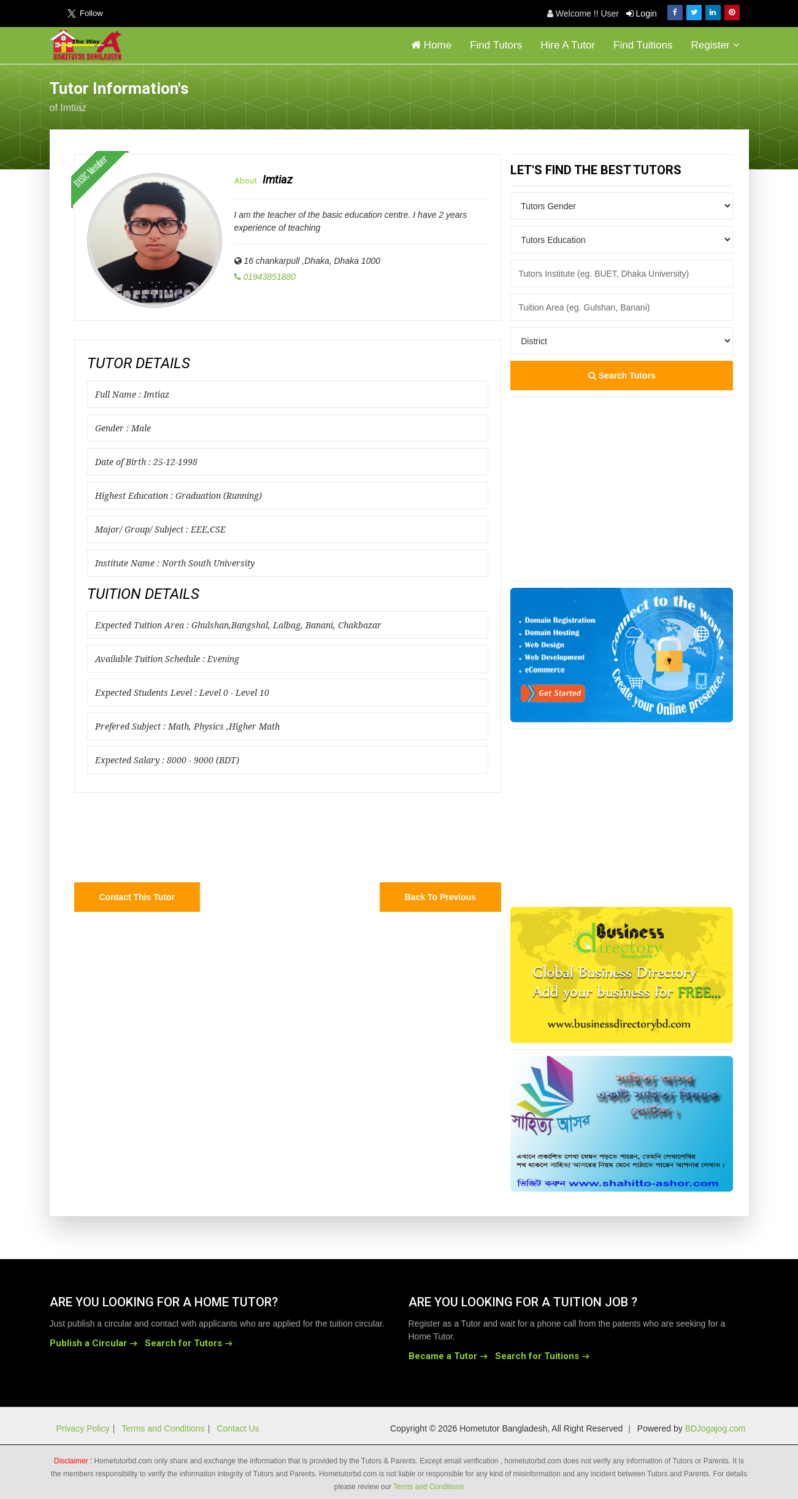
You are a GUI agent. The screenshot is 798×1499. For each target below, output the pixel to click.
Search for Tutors (183, 1343)
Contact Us (238, 1428)
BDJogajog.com (715, 1428)
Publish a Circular (88, 1343)
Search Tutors (622, 375)
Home (431, 45)
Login (641, 13)
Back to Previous (440, 897)
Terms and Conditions (162, 1428)
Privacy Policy (83, 1428)
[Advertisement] (651, 95)
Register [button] (715, 45)
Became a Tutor (443, 1356)
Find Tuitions (642, 45)
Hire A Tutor (567, 45)
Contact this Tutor (137, 897)
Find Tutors (496, 45)
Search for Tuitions (537, 1356)
